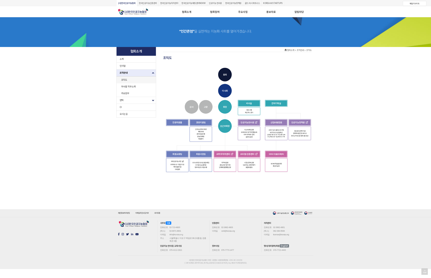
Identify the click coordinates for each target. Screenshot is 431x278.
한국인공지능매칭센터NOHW (193, 3)
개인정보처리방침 (124, 213)
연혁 (138, 99)
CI (121, 107)
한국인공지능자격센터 (169, 3)
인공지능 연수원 (215, 3)
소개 (122, 59)
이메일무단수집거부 (142, 213)
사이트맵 (157, 213)
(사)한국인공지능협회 (127, 3)
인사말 (123, 66)
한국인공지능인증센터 (148, 3)
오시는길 (124, 114)
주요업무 (125, 93)
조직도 (124, 79)
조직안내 (138, 73)
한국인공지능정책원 (233, 3)
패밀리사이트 (415, 3)
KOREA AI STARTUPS (272, 3)
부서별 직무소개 (128, 86)
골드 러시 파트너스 (252, 3)
